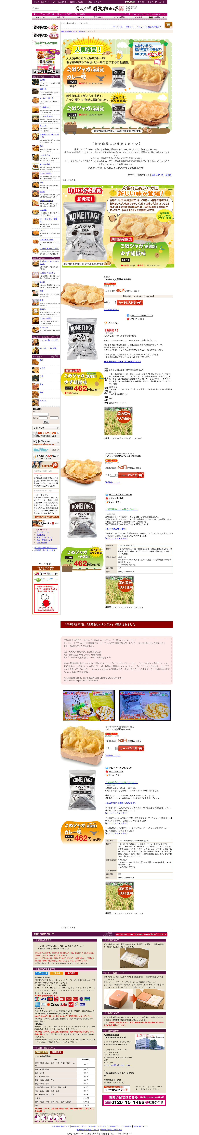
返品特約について (111, 310)
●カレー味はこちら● (132, 362)
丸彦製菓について (140, 1126)
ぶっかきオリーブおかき (49, 249)
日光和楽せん (45, 107)
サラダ (42, 368)
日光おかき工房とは (79, 1126)
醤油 (41, 360)
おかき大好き (45, 155)
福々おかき (44, 327)
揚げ (41, 392)
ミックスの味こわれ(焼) (49, 340)
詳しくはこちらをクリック (116, 538)
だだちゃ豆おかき (46, 116)
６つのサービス (43, 532)
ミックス (43, 400)
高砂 (41, 291)
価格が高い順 (157, 175)
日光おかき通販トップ (69, 31)
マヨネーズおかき (46, 240)
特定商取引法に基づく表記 (45, 550)
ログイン (141, 2)
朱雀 (41, 300)
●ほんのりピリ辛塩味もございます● (120, 803)
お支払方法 (41, 535)
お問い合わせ (42, 543)
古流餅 (42, 192)
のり (41, 376)
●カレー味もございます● (115, 529)
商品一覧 (92, 1126)
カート (162, 2)
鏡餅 (41, 146)
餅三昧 (42, 282)
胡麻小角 (43, 89)
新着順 (168, 175)
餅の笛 (42, 80)
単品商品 (82, 31)
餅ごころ (43, 125)
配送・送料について (44, 537)
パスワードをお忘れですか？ (149, 27)
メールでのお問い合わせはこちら (117, 1065)
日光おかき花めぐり (47, 273)
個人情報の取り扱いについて (46, 548)
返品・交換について (44, 540)
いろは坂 (43, 210)
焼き (41, 384)
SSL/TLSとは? (45, 564)
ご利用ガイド (113, 1126)
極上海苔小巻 (45, 164)
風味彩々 (43, 309)
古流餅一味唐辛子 (46, 201)
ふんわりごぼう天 (46, 98)
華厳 (41, 182)
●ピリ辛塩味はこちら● (113, 362)
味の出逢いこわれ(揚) (48, 348)
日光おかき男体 (46, 173)
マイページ (152, 2)
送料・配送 (102, 1126)
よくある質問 (126, 1126)
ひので (42, 230)
